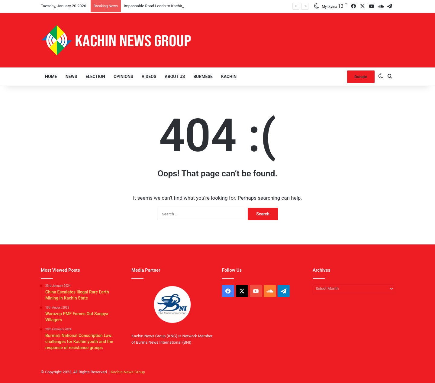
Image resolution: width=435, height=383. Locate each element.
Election (95, 76)
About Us (175, 76)
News (71, 76)
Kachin (229, 76)
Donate (361, 76)
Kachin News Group (128, 372)
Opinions (123, 76)
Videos (149, 76)
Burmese (203, 76)
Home (51, 76)
